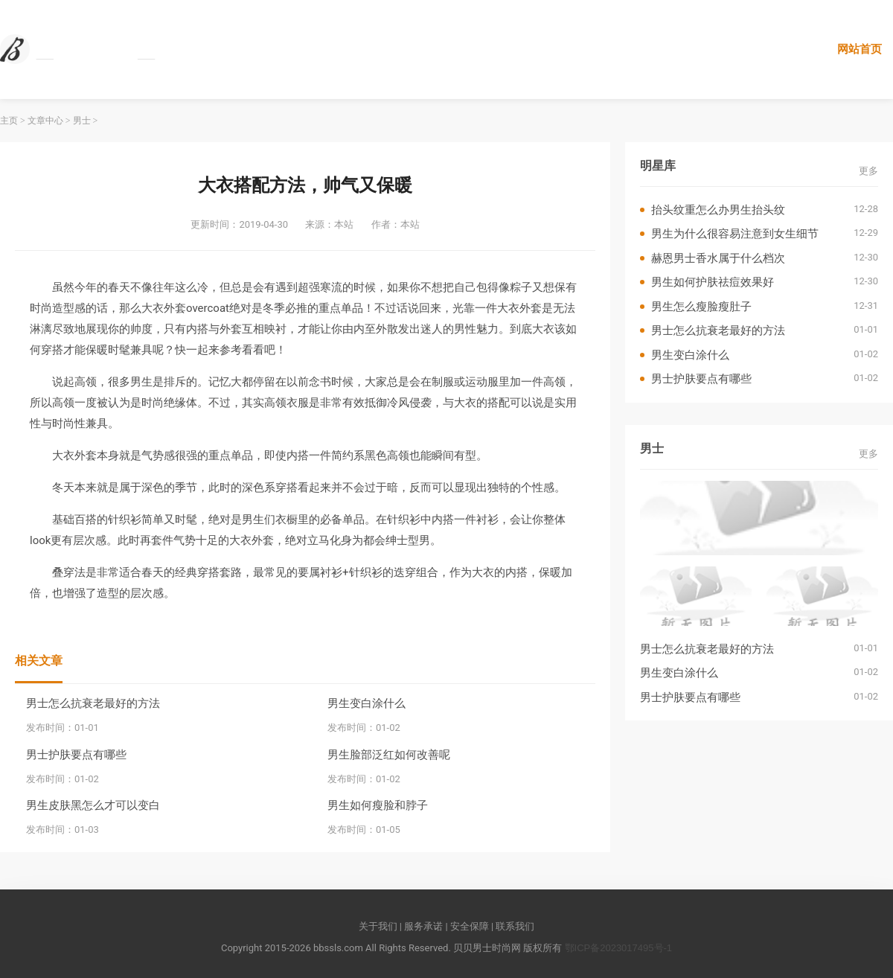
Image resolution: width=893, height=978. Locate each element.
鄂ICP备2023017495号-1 (619, 947)
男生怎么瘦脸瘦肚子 (701, 306)
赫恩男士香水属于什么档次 (718, 258)
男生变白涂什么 (366, 703)
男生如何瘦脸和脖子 (377, 805)
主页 (9, 120)
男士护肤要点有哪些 (76, 754)
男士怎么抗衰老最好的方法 (93, 703)
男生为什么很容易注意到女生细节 (735, 233)
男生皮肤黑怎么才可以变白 (93, 805)
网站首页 (859, 48)
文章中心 (45, 120)
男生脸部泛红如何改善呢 (388, 754)
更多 (868, 170)
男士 (82, 120)
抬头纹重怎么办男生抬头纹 (718, 209)
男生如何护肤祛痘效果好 (712, 281)
